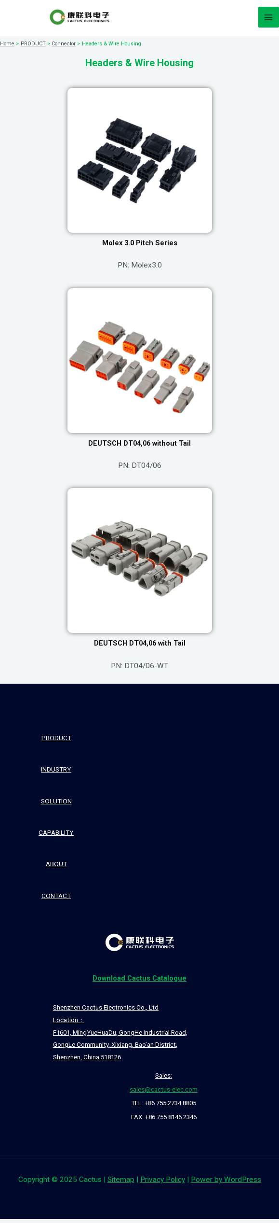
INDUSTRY (56, 773)
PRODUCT (56, 741)
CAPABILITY (56, 836)
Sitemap (120, 1183)
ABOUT (56, 868)
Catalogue (139, 982)
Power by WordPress (226, 1183)
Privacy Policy (162, 1183)
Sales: (163, 1079)
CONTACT (56, 899)
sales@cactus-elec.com (164, 1093)
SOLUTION (56, 805)
